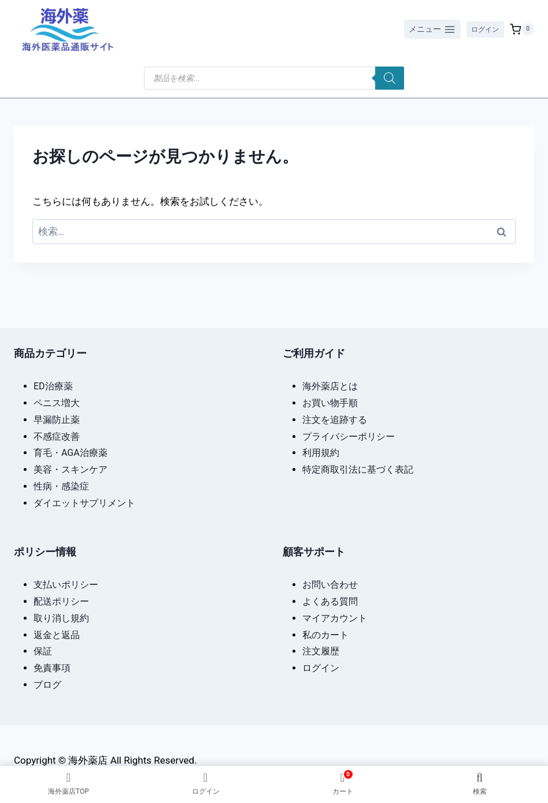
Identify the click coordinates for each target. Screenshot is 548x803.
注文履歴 (320, 650)
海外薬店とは (330, 385)
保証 (43, 650)
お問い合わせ (330, 584)
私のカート (325, 633)
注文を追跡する (334, 418)
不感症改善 (57, 435)
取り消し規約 (61, 617)
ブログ (47, 684)
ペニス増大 (57, 402)
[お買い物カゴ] (522, 29)
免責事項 (52, 667)
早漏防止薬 (57, 418)
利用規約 (320, 452)
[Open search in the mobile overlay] (274, 78)
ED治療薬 (53, 385)
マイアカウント (334, 617)
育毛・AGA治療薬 (71, 452)
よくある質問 (330, 600)
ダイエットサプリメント (84, 501)
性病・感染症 (61, 485)
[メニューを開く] (426, 29)
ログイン (482, 29)
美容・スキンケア (71, 468)
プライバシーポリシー (348, 435)
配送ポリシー (61, 600)
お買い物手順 (330, 402)
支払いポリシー (66, 584)
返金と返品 (57, 633)
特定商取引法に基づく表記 (357, 468)
